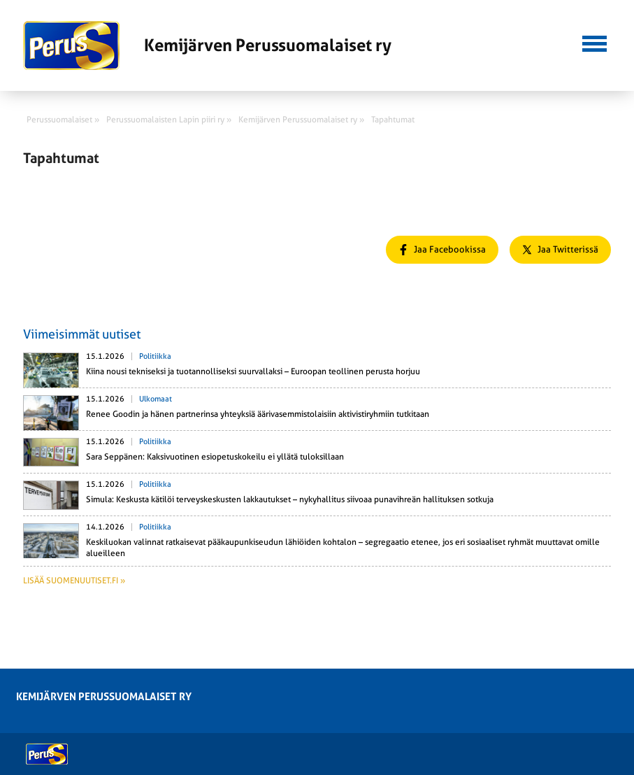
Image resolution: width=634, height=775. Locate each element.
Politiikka (155, 356)
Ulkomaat (155, 399)
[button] (594, 42)
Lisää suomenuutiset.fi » (74, 580)
